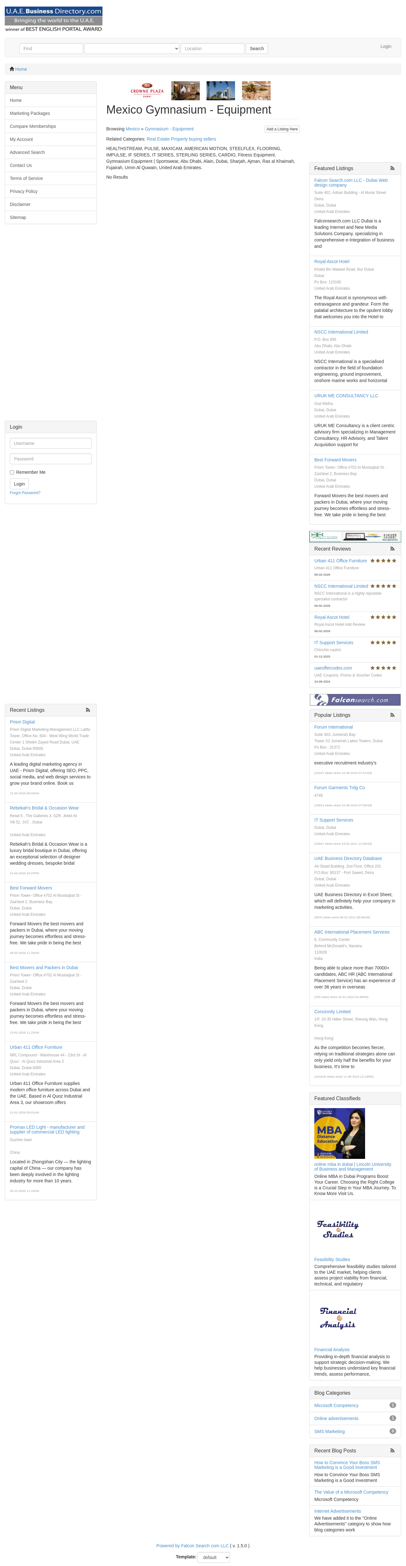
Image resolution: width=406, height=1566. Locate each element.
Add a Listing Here (282, 129)
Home (21, 69)
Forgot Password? (25, 493)
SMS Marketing (329, 1431)
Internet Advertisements (337, 1511)
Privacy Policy (23, 191)
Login (386, 46)
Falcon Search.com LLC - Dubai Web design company (351, 183)
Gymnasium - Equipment (169, 128)
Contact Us (21, 165)
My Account (21, 139)
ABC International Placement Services (352, 932)
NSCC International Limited (341, 331)
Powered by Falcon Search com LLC (192, 1545)
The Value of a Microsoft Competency (351, 1492)
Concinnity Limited (332, 1011)
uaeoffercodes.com (333, 668)
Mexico (133, 128)
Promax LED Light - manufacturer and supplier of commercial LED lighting (47, 1129)
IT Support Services (333, 642)
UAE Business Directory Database (348, 858)
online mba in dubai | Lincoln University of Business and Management (352, 1167)
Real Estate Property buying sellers (181, 139)
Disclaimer (20, 204)
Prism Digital (22, 721)
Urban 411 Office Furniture (36, 1047)
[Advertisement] (51, 325)
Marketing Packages (30, 113)
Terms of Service (26, 178)
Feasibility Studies (332, 1259)
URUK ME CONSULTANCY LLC (346, 395)
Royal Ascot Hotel (332, 261)
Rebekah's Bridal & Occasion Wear (44, 807)
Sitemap (18, 217)
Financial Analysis (332, 1349)
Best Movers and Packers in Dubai (44, 967)
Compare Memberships (33, 126)
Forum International (333, 727)
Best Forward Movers (31, 887)
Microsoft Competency (336, 1405)
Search (257, 48)
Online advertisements (336, 1418)
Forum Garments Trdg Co (339, 787)
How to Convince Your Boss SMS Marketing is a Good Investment (347, 1465)
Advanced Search (27, 152)
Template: (186, 1556)
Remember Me (31, 472)
